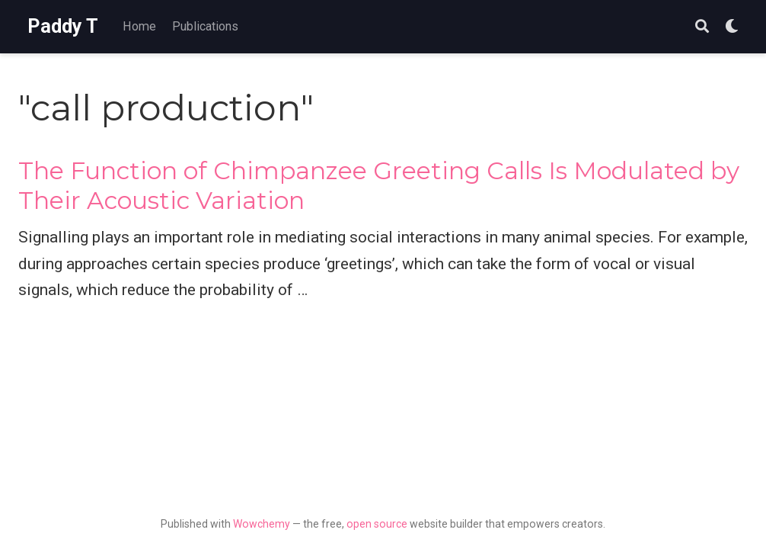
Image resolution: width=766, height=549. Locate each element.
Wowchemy (261, 524)
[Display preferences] (732, 27)
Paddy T (62, 26)
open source (376, 524)
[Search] (702, 27)
